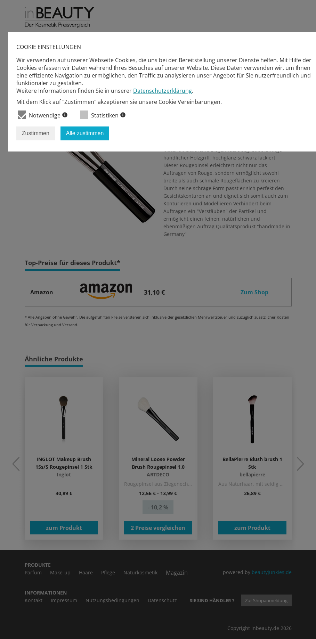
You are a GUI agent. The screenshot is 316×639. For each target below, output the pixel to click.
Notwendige (42, 114)
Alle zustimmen (85, 133)
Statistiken (102, 114)
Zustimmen (35, 133)
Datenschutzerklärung (162, 91)
